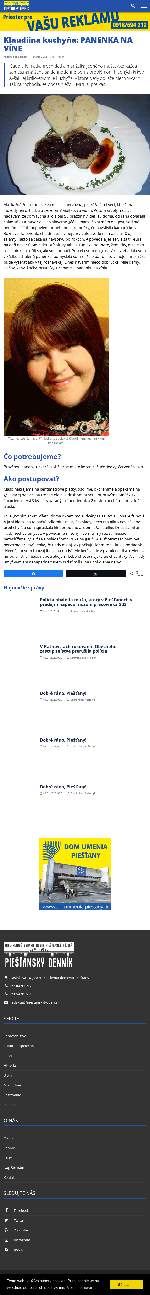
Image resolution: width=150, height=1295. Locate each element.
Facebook (16, 1210)
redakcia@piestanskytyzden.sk (34, 1002)
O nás (8, 1138)
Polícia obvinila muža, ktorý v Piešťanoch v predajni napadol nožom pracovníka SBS (86, 602)
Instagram (17, 1240)
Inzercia (10, 1105)
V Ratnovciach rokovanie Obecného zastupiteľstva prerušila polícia (78, 649)
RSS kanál (16, 1250)
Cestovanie (12, 1095)
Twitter (14, 1220)
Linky (8, 1158)
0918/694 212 (21, 986)
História (10, 1065)
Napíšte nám (14, 1167)
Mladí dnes (13, 1085)
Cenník (9, 1148)
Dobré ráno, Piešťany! (63, 693)
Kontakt (10, 1177)
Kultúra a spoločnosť (20, 1046)
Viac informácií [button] (79, 1287)
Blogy (8, 1075)
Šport (8, 1055)
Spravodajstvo (15, 1036)
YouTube (16, 1230)
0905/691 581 (21, 994)
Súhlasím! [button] (126, 1285)
